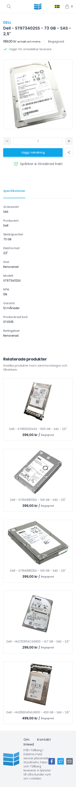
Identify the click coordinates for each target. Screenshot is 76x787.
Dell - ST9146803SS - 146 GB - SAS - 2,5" (38, 500)
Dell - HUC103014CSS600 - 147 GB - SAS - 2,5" (38, 641)
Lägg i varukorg (33, 152)
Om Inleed (29, 742)
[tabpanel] (38, 271)
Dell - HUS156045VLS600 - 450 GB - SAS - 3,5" (38, 712)
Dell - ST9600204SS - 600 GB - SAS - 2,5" (38, 429)
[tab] (14, 191)
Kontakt (44, 739)
